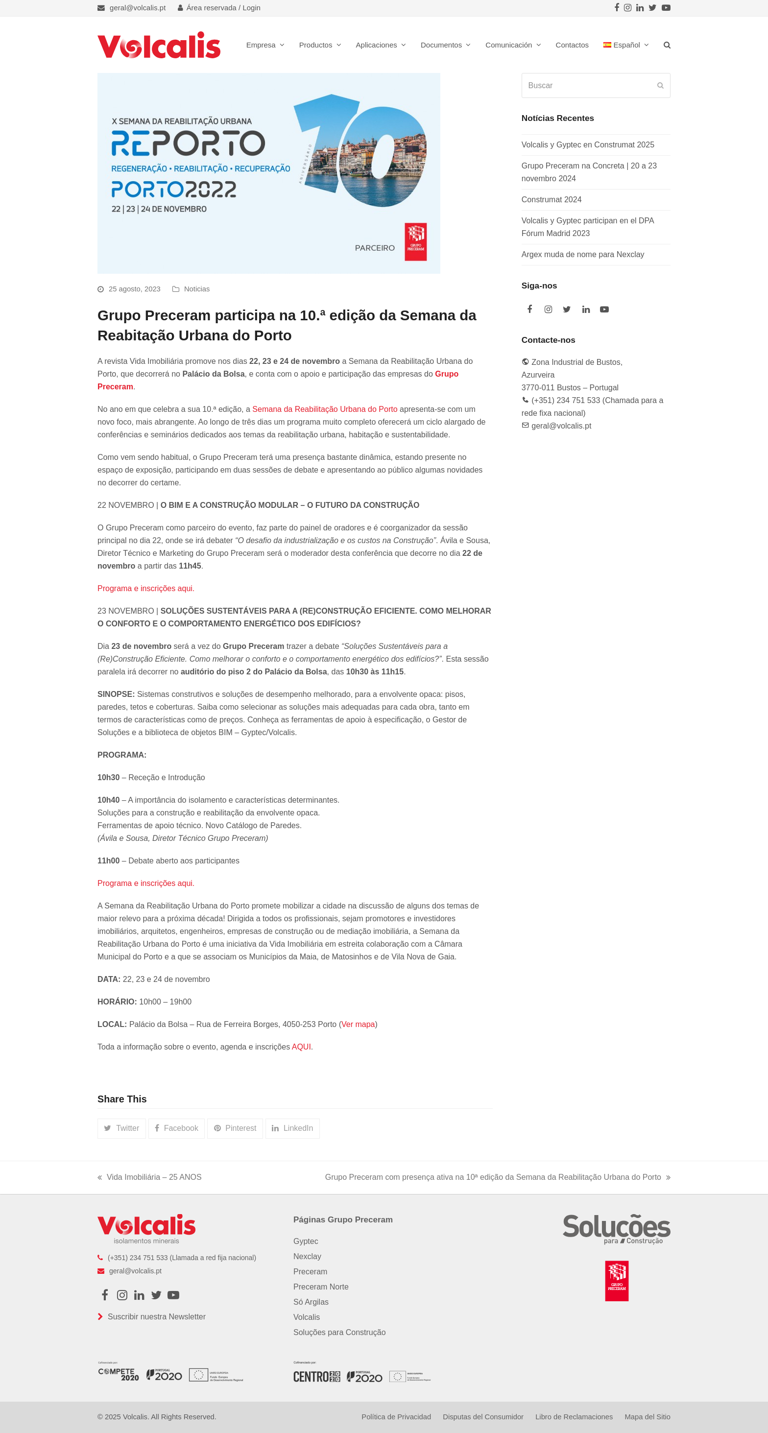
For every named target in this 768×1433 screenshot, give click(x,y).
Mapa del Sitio (648, 1417)
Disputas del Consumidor (483, 1417)
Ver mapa (358, 1024)
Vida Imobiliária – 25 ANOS (149, 1178)
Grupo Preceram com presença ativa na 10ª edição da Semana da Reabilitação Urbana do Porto (498, 1178)
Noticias (197, 289)
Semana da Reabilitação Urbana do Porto (324, 409)
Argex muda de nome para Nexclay (583, 254)
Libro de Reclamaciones (574, 1417)
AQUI (301, 1047)
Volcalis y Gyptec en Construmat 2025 (588, 145)
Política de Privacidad (396, 1417)
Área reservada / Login (219, 8)
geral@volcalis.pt (138, 8)
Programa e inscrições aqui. (145, 588)
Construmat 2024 (552, 199)
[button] (667, 45)
